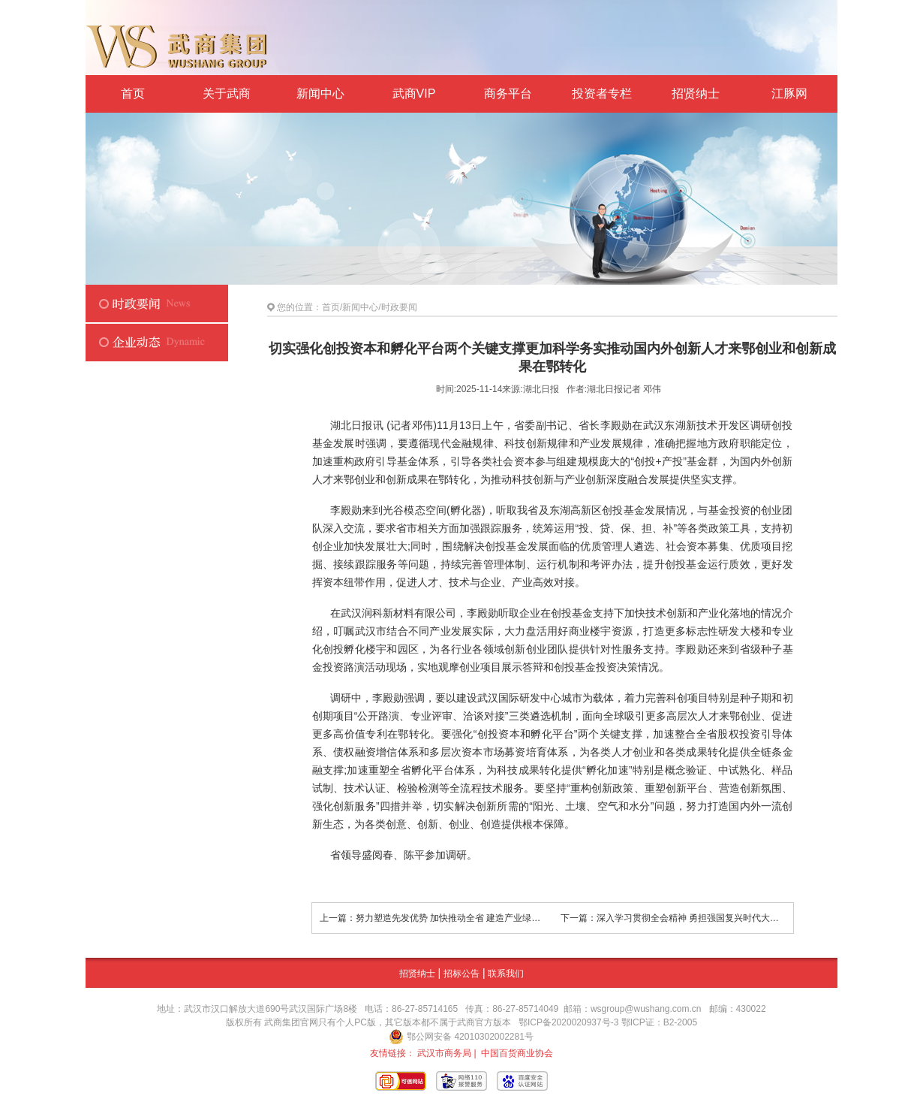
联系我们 (506, 973)
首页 (133, 93)
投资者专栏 (602, 93)
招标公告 (461, 973)
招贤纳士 (696, 93)
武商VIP (414, 93)
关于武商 (227, 93)
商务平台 (508, 93)
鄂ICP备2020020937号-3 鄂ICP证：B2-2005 (608, 1022)
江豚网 (789, 93)
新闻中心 (320, 93)
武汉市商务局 (444, 1053)
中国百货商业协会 (517, 1053)
